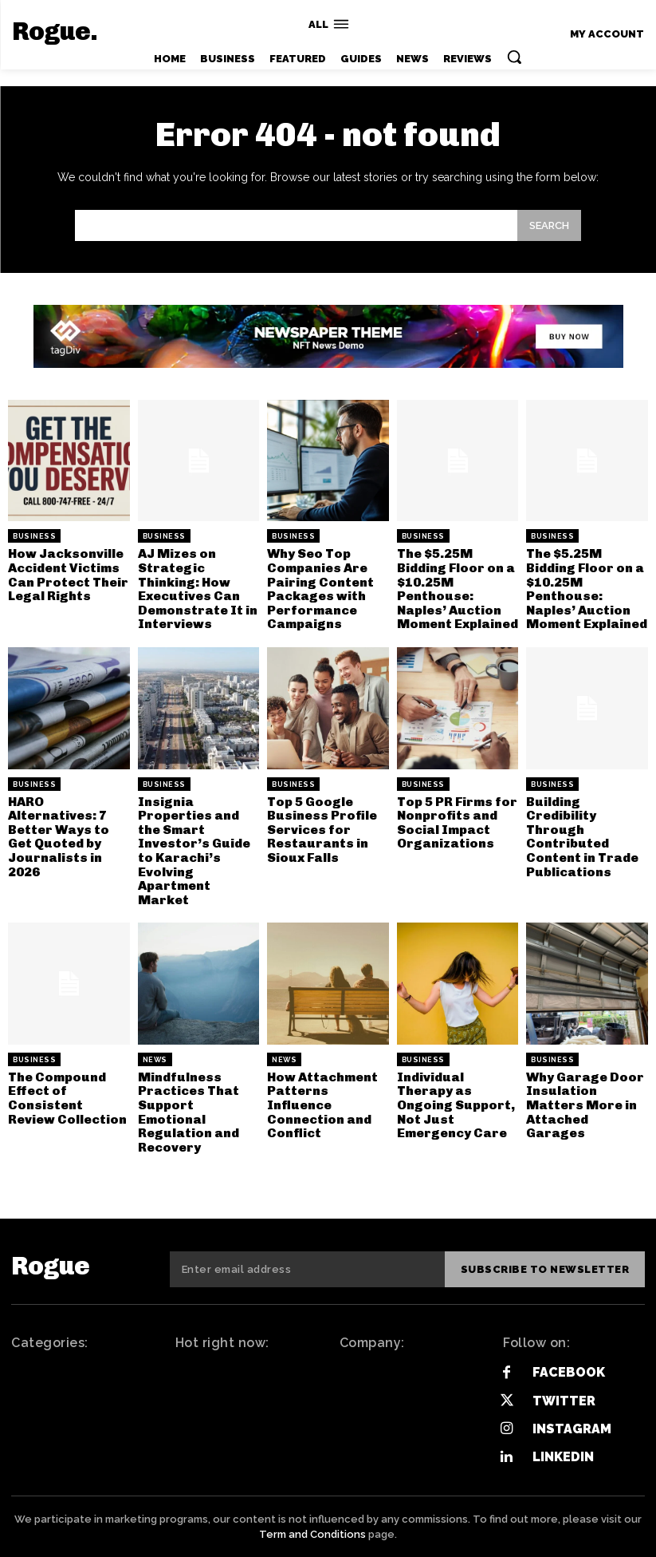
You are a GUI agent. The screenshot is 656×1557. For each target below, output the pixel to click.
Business (34, 536)
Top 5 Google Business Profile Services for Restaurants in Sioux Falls (322, 829)
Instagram (571, 1428)
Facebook (568, 1372)
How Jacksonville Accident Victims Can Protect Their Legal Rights (68, 574)
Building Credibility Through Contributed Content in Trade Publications (582, 836)
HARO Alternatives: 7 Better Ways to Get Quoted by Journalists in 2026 (58, 836)
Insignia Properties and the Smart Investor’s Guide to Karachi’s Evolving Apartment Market (194, 850)
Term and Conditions (312, 1533)
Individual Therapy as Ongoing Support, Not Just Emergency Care (456, 1104)
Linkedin (563, 1456)
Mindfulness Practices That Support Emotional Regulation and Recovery (188, 1112)
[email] (307, 1269)
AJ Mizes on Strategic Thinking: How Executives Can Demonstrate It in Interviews (197, 588)
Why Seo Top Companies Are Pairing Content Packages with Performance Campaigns (320, 588)
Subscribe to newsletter (545, 1269)
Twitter (563, 1401)
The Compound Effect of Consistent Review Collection (67, 1098)
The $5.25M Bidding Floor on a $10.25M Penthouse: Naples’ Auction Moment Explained (457, 588)
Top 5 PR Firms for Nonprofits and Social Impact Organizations (457, 823)
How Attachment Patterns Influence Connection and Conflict (322, 1104)
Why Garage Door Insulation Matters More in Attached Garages (585, 1104)
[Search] (549, 225)
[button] (514, 57)
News (155, 1060)
